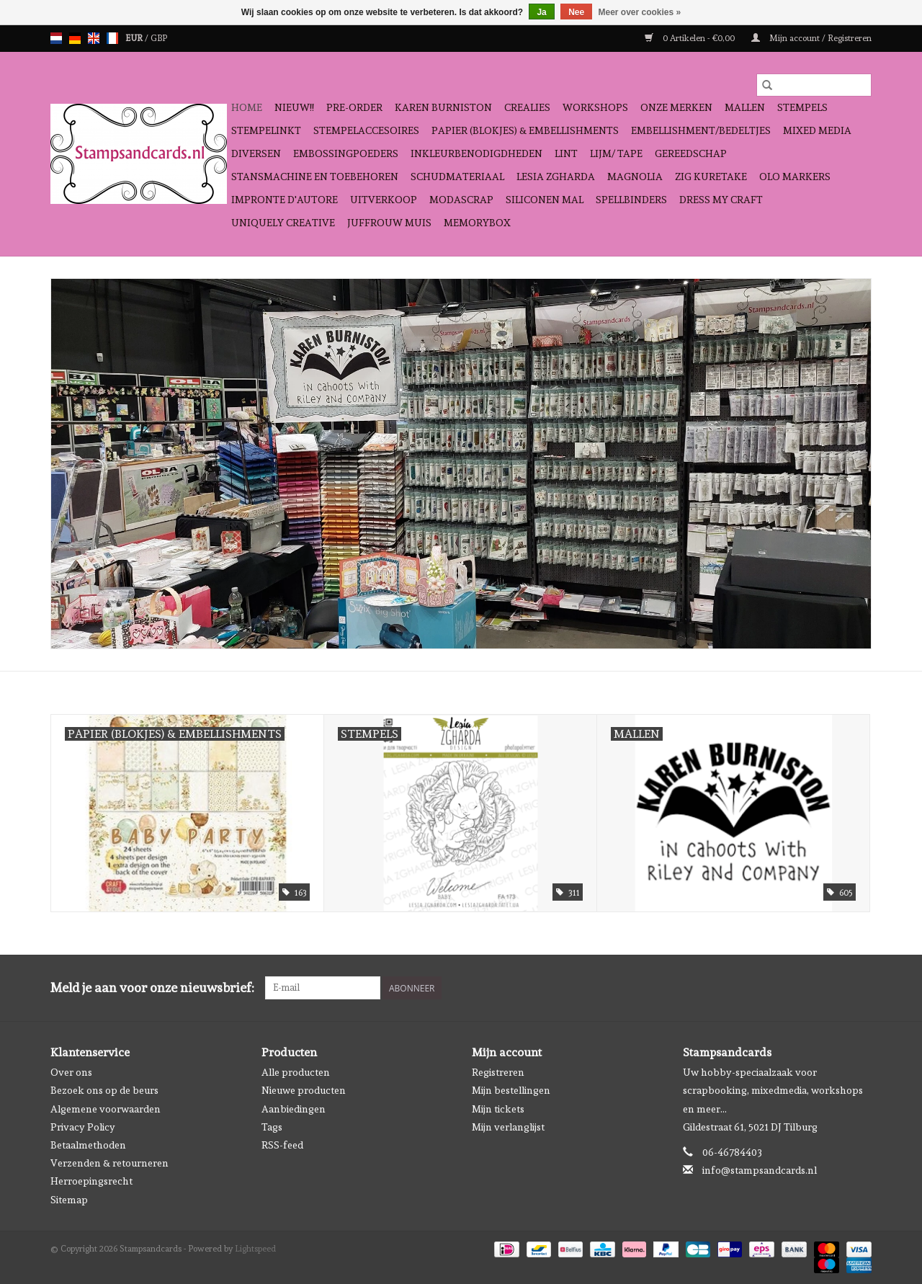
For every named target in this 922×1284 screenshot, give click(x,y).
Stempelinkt (266, 130)
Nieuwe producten (303, 1090)
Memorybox (477, 222)
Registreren (498, 1072)
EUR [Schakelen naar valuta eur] (135, 38)
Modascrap (461, 199)
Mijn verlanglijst (508, 1127)
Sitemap (69, 1199)
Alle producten (295, 1072)
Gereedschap (691, 153)
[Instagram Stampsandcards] (860, 987)
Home (246, 107)
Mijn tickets (498, 1109)
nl (56, 38)
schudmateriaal (457, 176)
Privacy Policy (82, 1127)
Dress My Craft (721, 199)
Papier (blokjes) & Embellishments (525, 130)
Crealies (527, 107)
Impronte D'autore (284, 199)
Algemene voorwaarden (105, 1109)
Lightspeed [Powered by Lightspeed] (255, 1249)
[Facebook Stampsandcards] (834, 987)
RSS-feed (282, 1145)
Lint (566, 153)
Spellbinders (631, 199)
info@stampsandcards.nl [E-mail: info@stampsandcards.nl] (759, 1170)
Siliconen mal (544, 199)
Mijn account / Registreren (811, 38)
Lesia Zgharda (555, 176)
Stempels (802, 107)
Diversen (256, 153)
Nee (576, 12)
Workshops (595, 107)
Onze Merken (676, 107)
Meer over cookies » (640, 12)
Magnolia (635, 176)
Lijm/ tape (616, 153)
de (75, 38)
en (93, 38)
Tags (271, 1127)
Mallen (745, 107)
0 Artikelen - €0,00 (691, 38)
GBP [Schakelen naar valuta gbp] (159, 38)
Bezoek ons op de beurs (104, 1090)
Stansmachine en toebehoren (314, 176)
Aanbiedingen (293, 1109)
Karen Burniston (443, 107)
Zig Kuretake (711, 176)
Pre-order (354, 107)
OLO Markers (795, 176)
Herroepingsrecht (91, 1181)
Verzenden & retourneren (109, 1163)
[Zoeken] (814, 85)
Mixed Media (817, 130)
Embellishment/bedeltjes (701, 130)
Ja (541, 12)
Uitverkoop (383, 199)
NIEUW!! (294, 107)
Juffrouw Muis (389, 222)
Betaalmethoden (88, 1145)
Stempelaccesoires (366, 130)
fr (112, 38)
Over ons (71, 1072)
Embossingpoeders (345, 153)
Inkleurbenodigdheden (476, 153)
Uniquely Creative (283, 222)
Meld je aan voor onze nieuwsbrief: (152, 987)
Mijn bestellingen (511, 1090)
